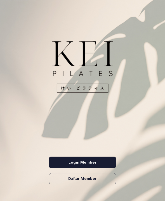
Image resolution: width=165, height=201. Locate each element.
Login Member (82, 162)
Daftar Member (82, 178)
